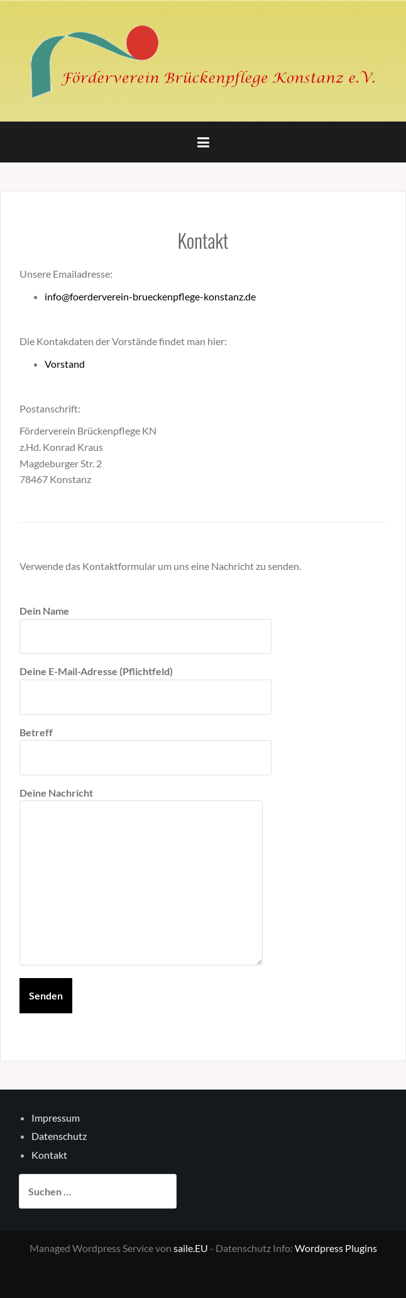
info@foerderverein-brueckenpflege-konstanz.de (150, 296)
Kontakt (49, 1155)
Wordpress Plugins (336, 1248)
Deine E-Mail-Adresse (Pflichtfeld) (145, 684)
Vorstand (65, 364)
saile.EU (190, 1248)
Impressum (55, 1118)
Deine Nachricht (141, 801)
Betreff (145, 745)
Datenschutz (59, 1136)
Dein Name (145, 623)
